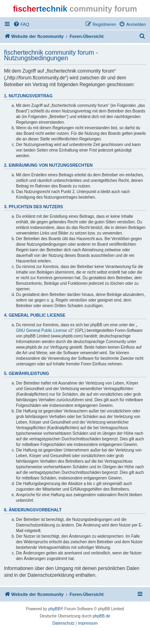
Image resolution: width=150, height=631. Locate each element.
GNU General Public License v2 (44, 330)
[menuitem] (21, 24)
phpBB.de (101, 616)
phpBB (54, 609)
